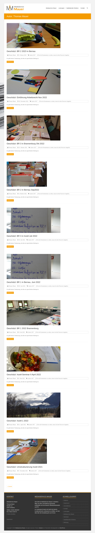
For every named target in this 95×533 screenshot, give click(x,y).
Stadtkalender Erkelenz (72, 8)
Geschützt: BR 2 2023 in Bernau (21, 51)
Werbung (66, 522)
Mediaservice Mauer (51, 8)
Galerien (66, 500)
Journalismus (67, 506)
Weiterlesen (10, 61)
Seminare (66, 517)
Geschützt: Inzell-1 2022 (17, 421)
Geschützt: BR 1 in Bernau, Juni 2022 (23, 282)
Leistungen (61, 8)
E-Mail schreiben (11, 514)
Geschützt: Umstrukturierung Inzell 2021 (25, 467)
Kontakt (83, 8)
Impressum (9, 519)
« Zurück (9, 486)
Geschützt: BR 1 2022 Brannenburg (23, 328)
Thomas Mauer (12, 55)
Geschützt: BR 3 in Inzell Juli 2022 (22, 236)
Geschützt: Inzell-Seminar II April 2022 (24, 374)
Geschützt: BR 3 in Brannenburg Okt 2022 (25, 143)
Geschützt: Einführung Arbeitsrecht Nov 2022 (27, 97)
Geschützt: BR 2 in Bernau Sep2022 (23, 190)
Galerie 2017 (32, 55)
